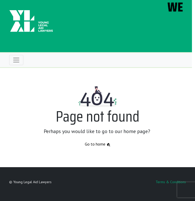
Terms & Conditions (171, 182)
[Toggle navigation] (16, 60)
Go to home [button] (97, 144)
